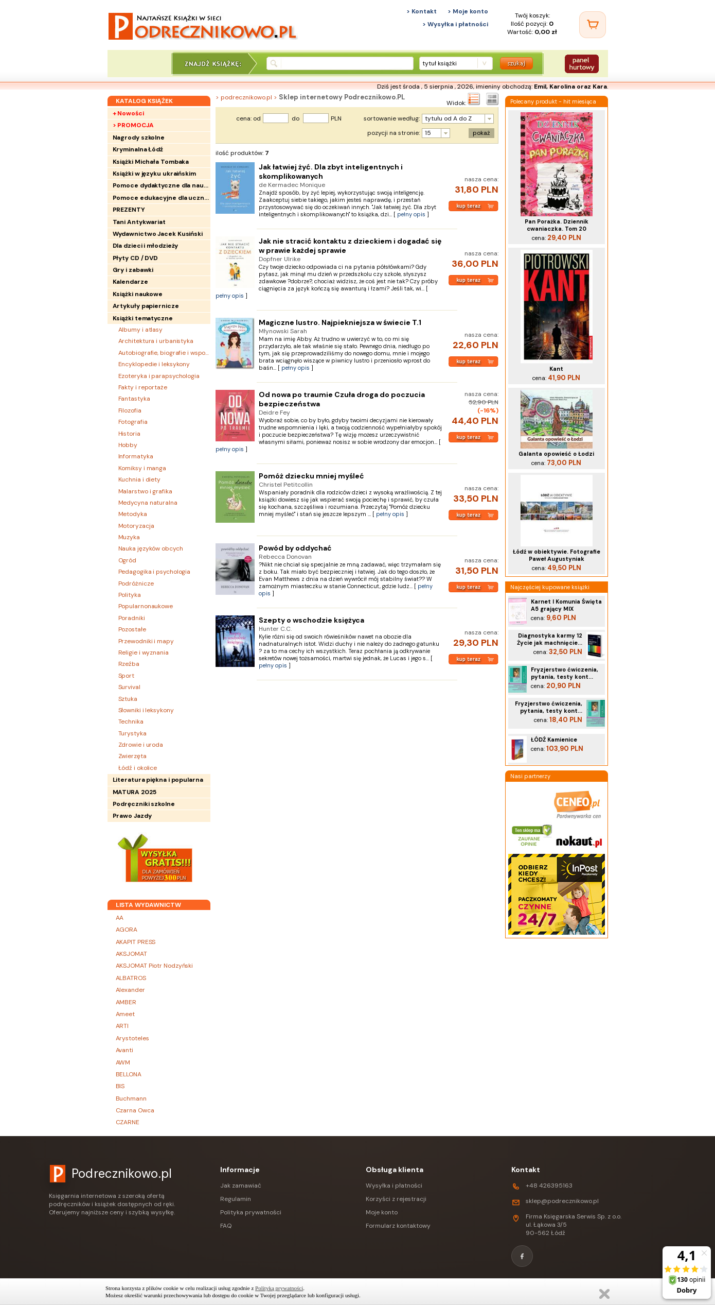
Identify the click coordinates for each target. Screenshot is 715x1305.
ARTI (122, 1026)
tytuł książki (439, 63)
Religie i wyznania (143, 652)
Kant (556, 368)
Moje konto (382, 1212)
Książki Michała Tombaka (151, 162)
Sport (126, 676)
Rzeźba (128, 664)
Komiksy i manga (142, 468)
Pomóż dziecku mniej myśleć (311, 475)
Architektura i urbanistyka (155, 341)
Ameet (125, 1014)
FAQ (225, 1226)
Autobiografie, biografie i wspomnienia (164, 353)
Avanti (124, 1050)
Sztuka (127, 699)
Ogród (127, 560)
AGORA (127, 929)
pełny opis (411, 214)
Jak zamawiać (240, 1185)
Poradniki (131, 618)
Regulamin (235, 1199)
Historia (129, 434)
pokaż (481, 133)
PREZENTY (129, 209)
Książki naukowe (138, 294)
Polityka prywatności (250, 1212)
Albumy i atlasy (140, 329)
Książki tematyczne (143, 318)
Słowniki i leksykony (146, 710)
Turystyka (132, 733)
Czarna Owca (135, 1110)
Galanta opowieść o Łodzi (556, 453)
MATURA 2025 (134, 792)
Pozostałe (132, 629)
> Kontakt (421, 11)
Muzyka (129, 537)
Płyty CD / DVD (135, 258)
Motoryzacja (136, 526)
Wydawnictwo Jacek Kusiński (158, 234)
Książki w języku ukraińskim (154, 173)
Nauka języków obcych (150, 548)
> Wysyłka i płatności (455, 24)
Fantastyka (134, 398)
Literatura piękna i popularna (158, 780)
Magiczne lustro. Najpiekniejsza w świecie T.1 (340, 322)
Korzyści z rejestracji (396, 1199)
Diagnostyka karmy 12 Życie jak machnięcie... (549, 639)
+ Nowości (128, 113)
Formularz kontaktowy (398, 1226)
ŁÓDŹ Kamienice (554, 739)
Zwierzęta (132, 756)
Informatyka (135, 456)
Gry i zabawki (133, 270)
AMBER (126, 1002)
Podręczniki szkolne (144, 804)
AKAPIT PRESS (136, 942)
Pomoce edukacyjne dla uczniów (161, 198)
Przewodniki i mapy (146, 641)
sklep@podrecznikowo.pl (562, 1201)
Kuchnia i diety (139, 479)
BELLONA (128, 1074)
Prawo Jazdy (132, 816)
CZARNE (127, 1122)
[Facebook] (522, 1256)
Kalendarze (130, 282)
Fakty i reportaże (142, 387)
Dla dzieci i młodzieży (145, 246)
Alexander (130, 990)
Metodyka (132, 514)
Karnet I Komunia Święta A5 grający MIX (566, 605)
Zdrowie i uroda (141, 745)
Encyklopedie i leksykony (154, 364)
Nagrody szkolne (139, 137)
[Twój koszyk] (592, 24)
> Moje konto (468, 11)
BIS (120, 1086)
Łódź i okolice (137, 768)
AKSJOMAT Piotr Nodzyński (154, 965)
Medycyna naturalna (147, 503)
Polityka (129, 595)
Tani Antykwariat (139, 222)
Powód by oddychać (295, 548)
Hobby (128, 445)
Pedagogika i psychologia (154, 572)
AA (120, 918)
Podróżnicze (136, 583)
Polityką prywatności (279, 1288)
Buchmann (131, 1098)
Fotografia (133, 422)
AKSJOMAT (131, 954)
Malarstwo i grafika (145, 491)
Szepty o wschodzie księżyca (311, 620)
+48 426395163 (549, 1185)
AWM (123, 1062)
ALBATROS (131, 978)
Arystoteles (132, 1038)
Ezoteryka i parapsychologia (159, 376)
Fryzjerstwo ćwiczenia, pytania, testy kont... (564, 673)
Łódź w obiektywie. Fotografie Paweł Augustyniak (556, 555)
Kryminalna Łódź (138, 149)
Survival (129, 687)
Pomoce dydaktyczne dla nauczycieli (161, 185)
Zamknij (604, 1294)
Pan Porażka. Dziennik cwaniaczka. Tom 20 (556, 225)
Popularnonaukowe (145, 606)
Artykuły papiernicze (146, 306)
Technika (131, 721)
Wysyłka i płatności (394, 1185)
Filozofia (129, 410)
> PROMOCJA (133, 125)
